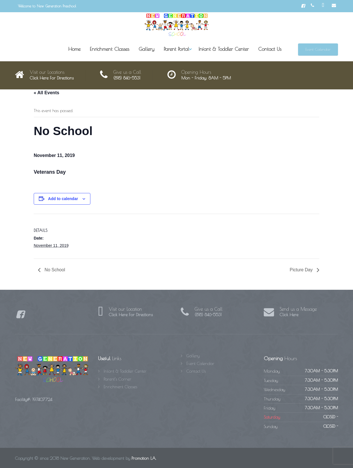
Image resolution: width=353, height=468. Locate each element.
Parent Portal (176, 49)
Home (74, 49)
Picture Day (301, 269)
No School (54, 269)
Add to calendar (63, 198)
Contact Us (269, 49)
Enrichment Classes (109, 49)
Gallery (146, 49)
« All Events (46, 92)
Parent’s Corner (117, 379)
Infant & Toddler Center (224, 49)
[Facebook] (303, 6)
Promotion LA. (143, 458)
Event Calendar (318, 49)
